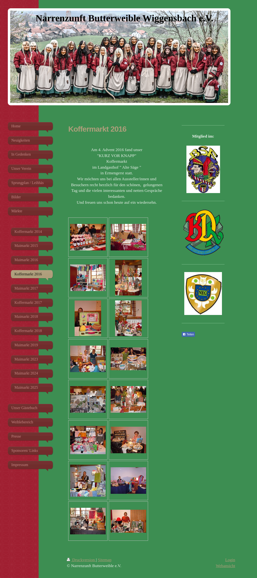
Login (230, 559)
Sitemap (105, 559)
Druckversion (81, 559)
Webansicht (225, 565)
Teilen (188, 334)
